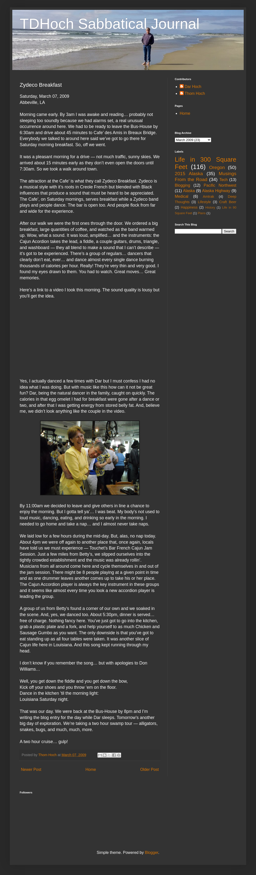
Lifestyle (204, 202)
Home (90, 769)
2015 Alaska (189, 173)
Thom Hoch (195, 93)
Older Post (149, 769)
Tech (223, 180)
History (210, 207)
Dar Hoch (193, 87)
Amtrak (208, 196)
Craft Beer (227, 202)
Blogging (182, 185)
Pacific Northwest (220, 185)
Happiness (189, 207)
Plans (202, 213)
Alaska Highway (216, 191)
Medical (181, 196)
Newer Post (31, 769)
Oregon (217, 167)
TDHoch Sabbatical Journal (109, 23)
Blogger (151, 852)
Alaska (189, 191)
